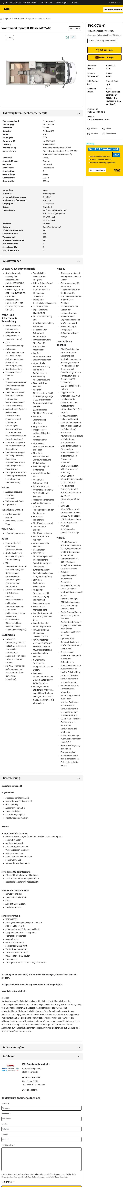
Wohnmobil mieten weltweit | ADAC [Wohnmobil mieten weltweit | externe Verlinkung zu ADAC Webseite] (19, 2)
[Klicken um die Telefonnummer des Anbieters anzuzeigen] (104, 50)
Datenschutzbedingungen (35, 1177)
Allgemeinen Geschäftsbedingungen (48, 1174)
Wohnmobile (48, 124)
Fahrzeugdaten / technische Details (25, 113)
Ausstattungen (12, 261)
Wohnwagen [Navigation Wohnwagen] (62, 2)
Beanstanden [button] (111, 134)
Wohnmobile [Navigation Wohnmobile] (46, 2)
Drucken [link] (94, 134)
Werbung (90, 143)
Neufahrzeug (49, 121)
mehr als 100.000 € (96, 112)
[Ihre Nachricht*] (41, 1159)
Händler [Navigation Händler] (75, 2)
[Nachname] (41, 1118)
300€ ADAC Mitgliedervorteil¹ (102, 40)
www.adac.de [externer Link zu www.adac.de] (115, 2)
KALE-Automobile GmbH (98, 120)
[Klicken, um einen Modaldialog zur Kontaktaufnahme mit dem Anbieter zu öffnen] (104, 57)
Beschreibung (11, 778)
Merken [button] (94, 129)
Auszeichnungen (13, 1047)
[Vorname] (41, 1108)
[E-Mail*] (41, 1139)
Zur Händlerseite (29, 1090)
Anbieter (8, 1056)
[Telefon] (41, 1129)
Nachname (5, 1114)
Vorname (5, 1103)
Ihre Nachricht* (7, 1145)
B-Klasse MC (48, 131)
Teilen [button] (108, 129)
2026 (45, 137)
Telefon (4, 1124)
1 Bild (9, 37)
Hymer (46, 127)
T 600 (45, 134)
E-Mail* (4, 1134)
